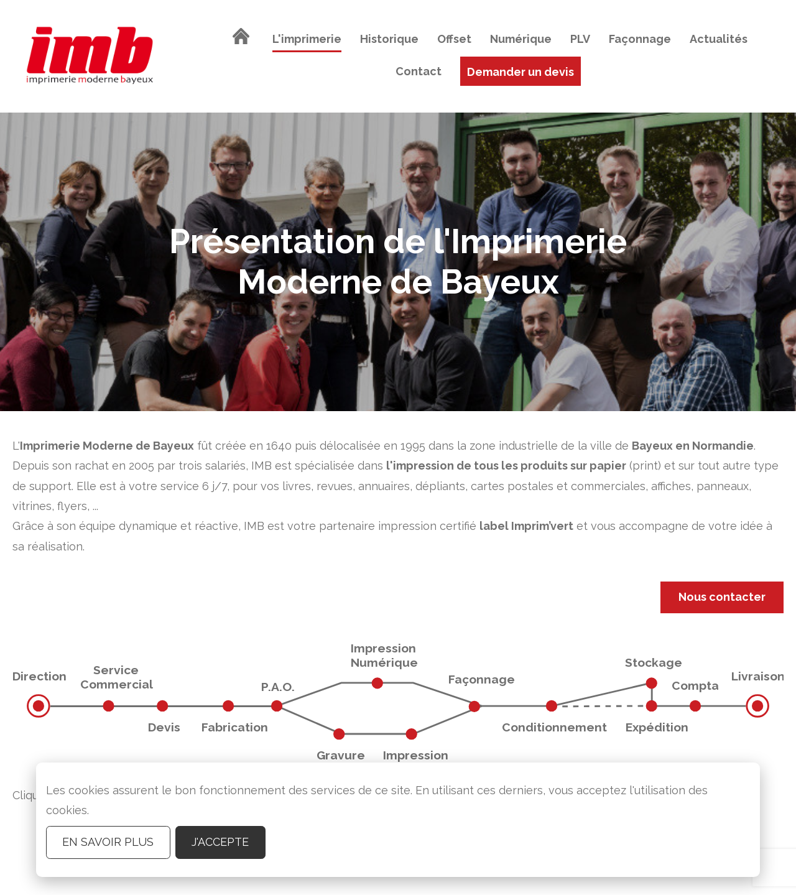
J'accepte (220, 841)
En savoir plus (108, 841)
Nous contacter (722, 596)
